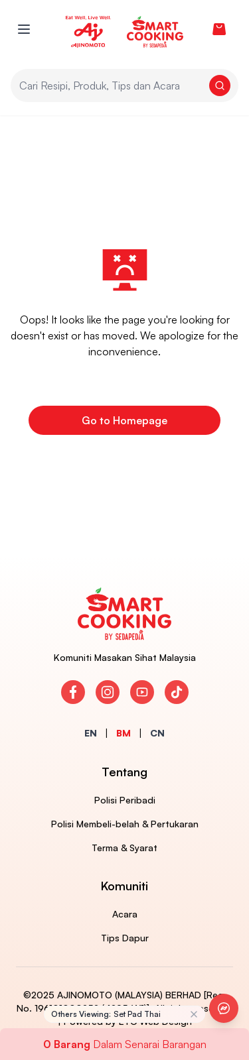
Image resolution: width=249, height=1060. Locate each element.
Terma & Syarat (124, 847)
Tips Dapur (125, 937)
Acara (124, 913)
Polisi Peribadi (124, 799)
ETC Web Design (155, 1021)
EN (90, 732)
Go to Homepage (124, 420)
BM (123, 732)
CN (157, 732)
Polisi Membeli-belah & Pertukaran (125, 823)
